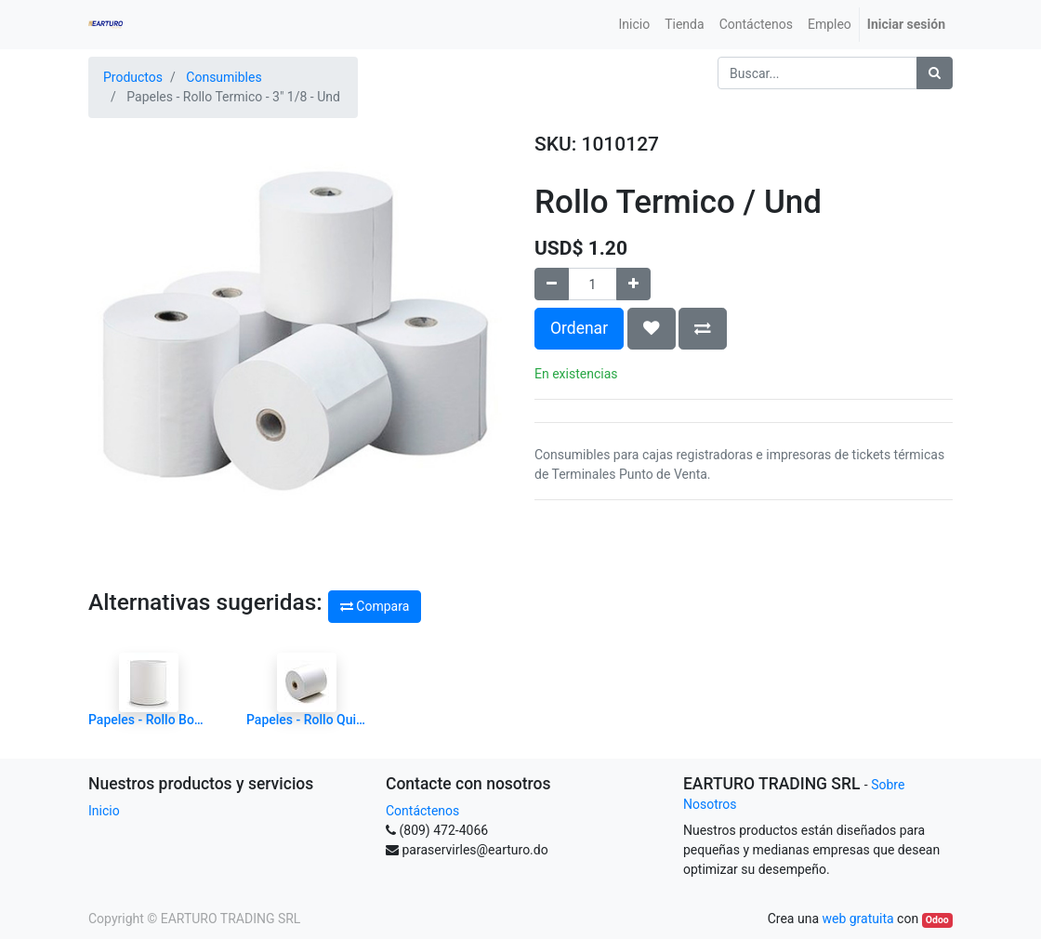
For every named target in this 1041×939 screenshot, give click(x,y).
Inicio (104, 810)
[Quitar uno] (551, 284)
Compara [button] (374, 606)
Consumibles (223, 77)
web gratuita (857, 918)
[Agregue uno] (633, 284)
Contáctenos (422, 810)
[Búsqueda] (934, 73)
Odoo (937, 920)
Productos (133, 77)
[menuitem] (635, 24)
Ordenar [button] (579, 328)
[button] (651, 328)
